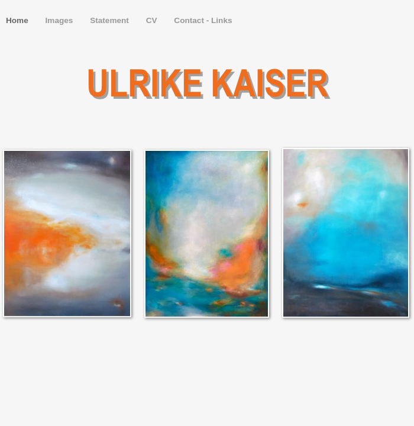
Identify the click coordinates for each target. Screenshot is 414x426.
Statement (110, 20)
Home (18, 20)
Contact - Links (203, 20)
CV (153, 20)
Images (61, 20)
